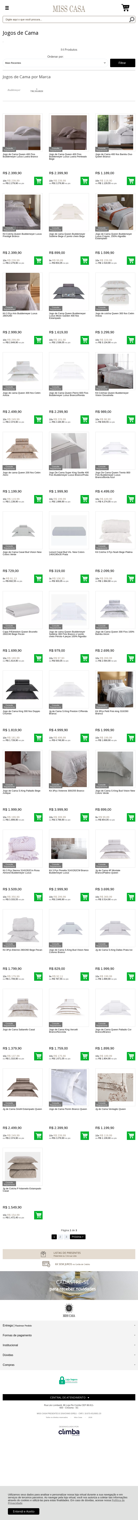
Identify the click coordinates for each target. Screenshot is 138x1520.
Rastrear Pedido (23, 1389)
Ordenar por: (55, 56)
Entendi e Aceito (23, 1511)
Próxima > (77, 1300)
